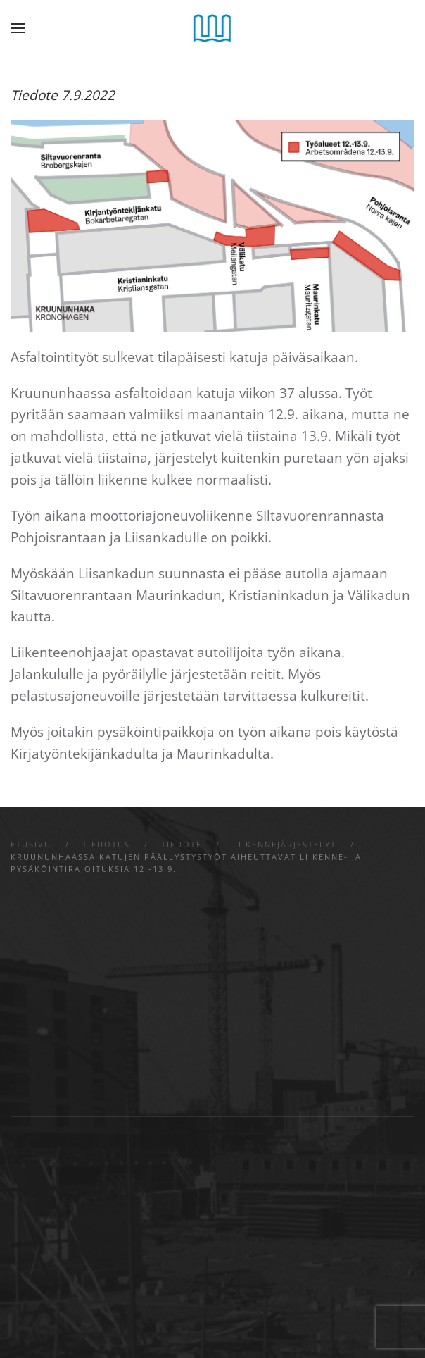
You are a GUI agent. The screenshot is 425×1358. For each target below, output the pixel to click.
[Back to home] (213, 28)
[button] (18, 28)
